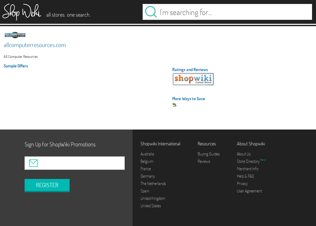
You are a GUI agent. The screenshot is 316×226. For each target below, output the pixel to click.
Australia (147, 153)
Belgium (147, 161)
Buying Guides (209, 153)
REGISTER (47, 185)
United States (151, 205)
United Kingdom (153, 198)
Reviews (204, 161)
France (146, 168)
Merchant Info (247, 168)
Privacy (242, 183)
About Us (244, 153)
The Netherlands (153, 183)
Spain (145, 190)
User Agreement (249, 190)
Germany (148, 176)
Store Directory (248, 161)
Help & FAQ (245, 176)
